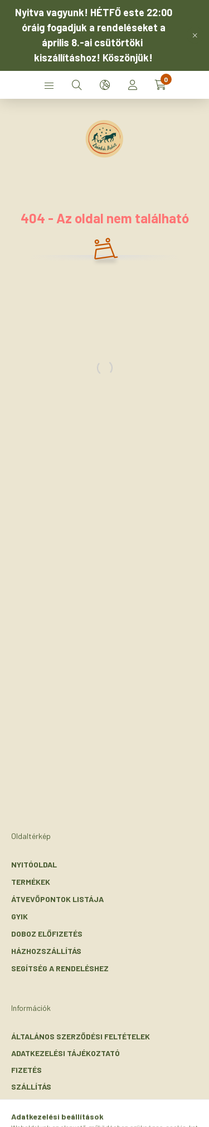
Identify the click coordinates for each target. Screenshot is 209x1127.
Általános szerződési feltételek (80, 1036)
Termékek (30, 881)
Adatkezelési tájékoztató (65, 1053)
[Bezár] (195, 35)
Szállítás (31, 1086)
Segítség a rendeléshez (60, 968)
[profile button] (132, 85)
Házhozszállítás (46, 951)
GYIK (19, 916)
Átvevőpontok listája (57, 899)
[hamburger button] (49, 85)
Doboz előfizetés (46, 933)
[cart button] (160, 85)
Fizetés (26, 1070)
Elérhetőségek (42, 1103)
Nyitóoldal (34, 864)
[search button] (77, 85)
